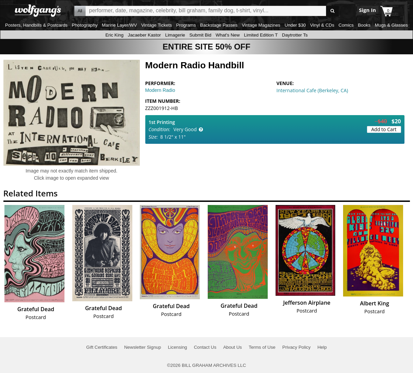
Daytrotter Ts (295, 35)
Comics (346, 25)
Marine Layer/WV (119, 25)
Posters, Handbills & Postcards (36, 25)
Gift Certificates (101, 347)
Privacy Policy (296, 347)
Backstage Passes (219, 25)
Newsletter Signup (142, 347)
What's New (228, 35)
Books (364, 25)
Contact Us (205, 347)
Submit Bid (200, 35)
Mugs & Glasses (391, 25)
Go (332, 11)
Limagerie (175, 35)
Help (322, 347)
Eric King (114, 35)
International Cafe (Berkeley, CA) (312, 90)
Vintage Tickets (156, 25)
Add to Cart (384, 129)
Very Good (185, 129)
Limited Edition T (261, 35)
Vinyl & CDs (322, 25)
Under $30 (295, 25)
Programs (186, 25)
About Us (232, 347)
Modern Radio (160, 90)
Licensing (177, 347)
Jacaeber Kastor (144, 35)
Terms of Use (262, 347)
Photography (85, 25)
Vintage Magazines (261, 25)
